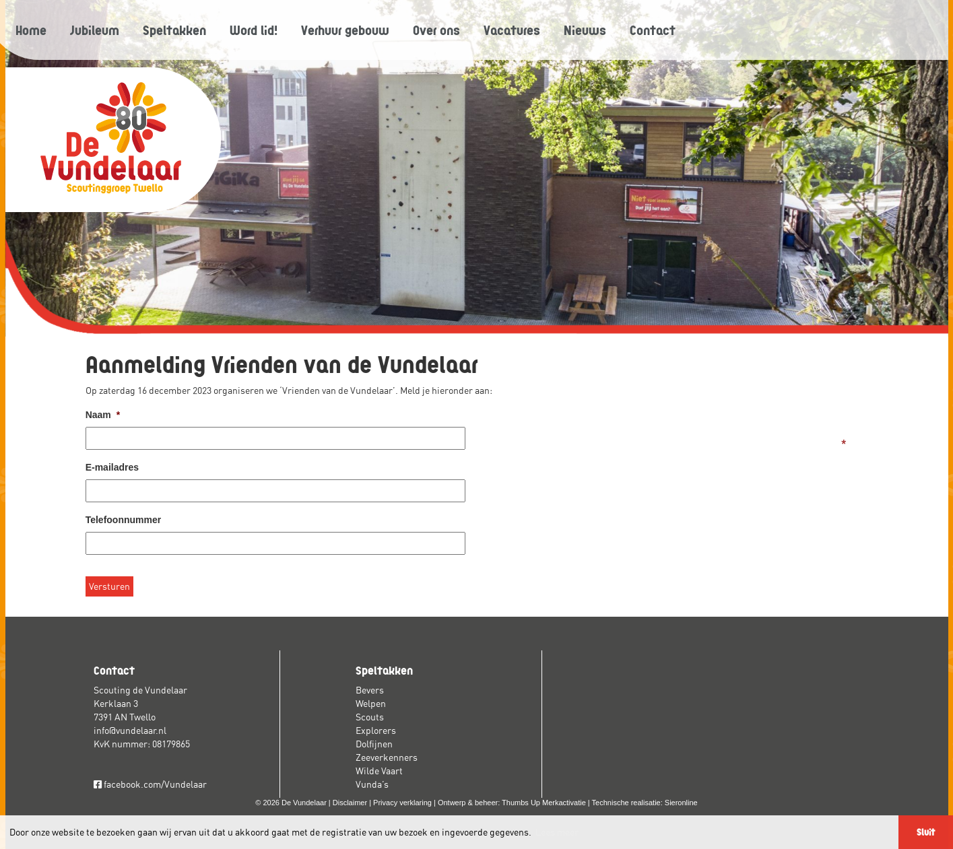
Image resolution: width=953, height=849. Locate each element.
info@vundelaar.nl (130, 730)
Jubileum (94, 30)
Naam (103, 414)
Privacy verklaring (402, 803)
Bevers (370, 690)
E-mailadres (112, 467)
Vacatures (512, 30)
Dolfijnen (374, 744)
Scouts (370, 717)
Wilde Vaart (379, 771)
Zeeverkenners (387, 757)
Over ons (436, 30)
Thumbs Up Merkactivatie (544, 803)
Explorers (376, 730)
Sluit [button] (926, 832)
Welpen (371, 703)
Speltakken (174, 30)
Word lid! (253, 30)
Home (30, 30)
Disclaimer (350, 803)
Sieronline (681, 803)
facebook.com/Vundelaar (150, 784)
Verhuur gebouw (345, 30)
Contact (653, 30)
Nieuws (585, 30)
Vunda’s (372, 784)
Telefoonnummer (124, 519)
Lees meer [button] (557, 832)
